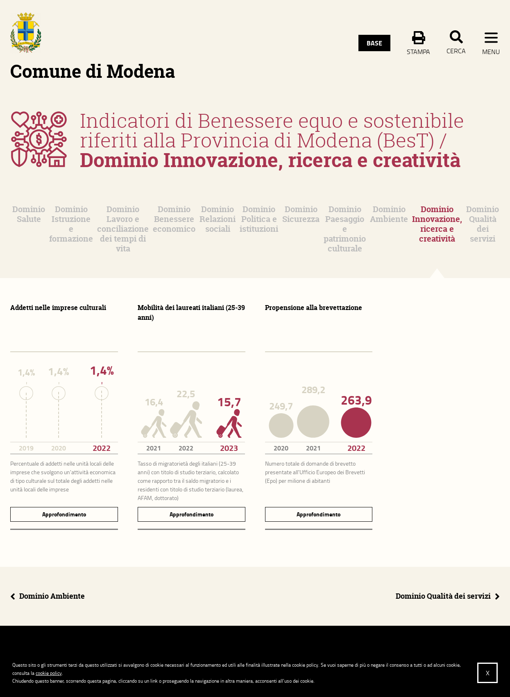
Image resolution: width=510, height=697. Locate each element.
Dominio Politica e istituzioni (259, 219)
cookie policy (49, 673)
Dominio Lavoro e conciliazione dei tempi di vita (123, 229)
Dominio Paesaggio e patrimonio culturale (345, 229)
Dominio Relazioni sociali (217, 219)
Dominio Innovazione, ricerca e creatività (437, 224)
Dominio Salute (28, 214)
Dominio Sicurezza (301, 214)
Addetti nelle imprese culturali (58, 307)
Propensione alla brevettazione (313, 307)
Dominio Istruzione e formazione (71, 224)
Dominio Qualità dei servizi (482, 224)
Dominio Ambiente (389, 214)
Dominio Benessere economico (174, 219)
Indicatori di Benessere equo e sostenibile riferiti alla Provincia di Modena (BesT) (272, 130)
